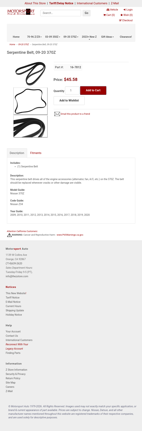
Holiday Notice (14, 314)
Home (16, 36)
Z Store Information (16, 369)
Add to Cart (93, 90)
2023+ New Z (89, 37)
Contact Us (12, 335)
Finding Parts (13, 353)
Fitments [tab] (36, 153)
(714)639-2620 (14, 263)
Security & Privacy (15, 374)
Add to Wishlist (69, 100)
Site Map (11, 382)
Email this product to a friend (75, 114)
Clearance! (126, 36)
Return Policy (13, 378)
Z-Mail (115, 3)
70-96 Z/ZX (34, 36)
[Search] (60, 13)
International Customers (92, 3)
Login (128, 9)
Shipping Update (15, 310)
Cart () (109, 15)
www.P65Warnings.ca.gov (70, 234)
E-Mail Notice (13, 301)
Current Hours (13, 306)
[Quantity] (72, 90)
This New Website (16, 293)
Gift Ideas (107, 36)
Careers (10, 386)
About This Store (35, 3)
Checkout (126, 20)
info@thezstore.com (17, 276)
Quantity (59, 91)
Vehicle (112, 9)
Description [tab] (17, 153)
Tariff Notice (12, 297)
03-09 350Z (52, 36)
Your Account (13, 331)
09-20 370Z (71, 36)
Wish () (126, 15)
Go (86, 13)
